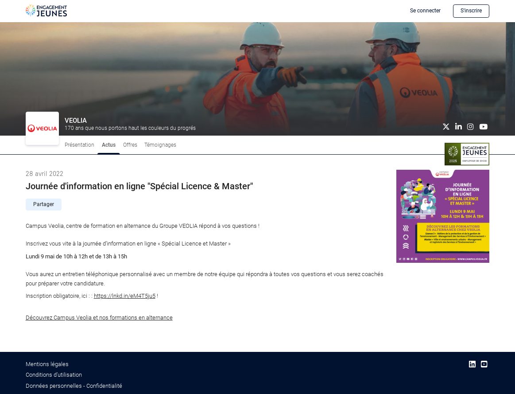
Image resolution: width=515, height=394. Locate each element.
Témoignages (160, 145)
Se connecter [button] (425, 11)
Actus (109, 145)
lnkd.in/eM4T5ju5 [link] (124, 296)
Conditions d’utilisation (54, 374)
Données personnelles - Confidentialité (74, 385)
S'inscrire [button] (471, 11)
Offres (130, 145)
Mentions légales (47, 364)
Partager (43, 204)
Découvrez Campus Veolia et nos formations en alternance (99, 317)
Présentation (79, 145)
